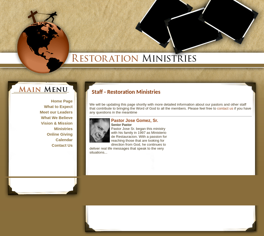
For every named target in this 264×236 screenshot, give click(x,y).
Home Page (62, 101)
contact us (225, 108)
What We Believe (57, 117)
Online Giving (60, 134)
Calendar (64, 139)
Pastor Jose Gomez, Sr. (134, 120)
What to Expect (58, 106)
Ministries (63, 128)
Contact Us (62, 145)
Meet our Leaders (56, 112)
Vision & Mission (57, 123)
